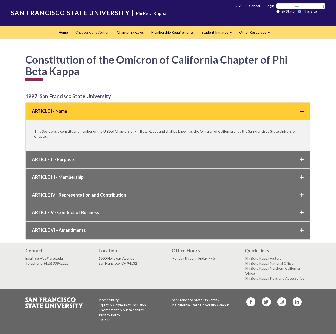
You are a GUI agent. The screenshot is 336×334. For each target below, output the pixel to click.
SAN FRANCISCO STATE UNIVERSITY (70, 12)
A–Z (237, 6)
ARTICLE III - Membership (168, 177)
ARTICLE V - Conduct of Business (168, 212)
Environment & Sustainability (121, 310)
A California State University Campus (201, 305)
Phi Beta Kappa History (263, 258)
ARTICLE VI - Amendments (168, 230)
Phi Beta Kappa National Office (269, 263)
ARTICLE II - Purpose (168, 159)
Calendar (253, 6)
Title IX (105, 320)
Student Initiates (219, 34)
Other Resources (256, 34)
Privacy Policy (109, 315)
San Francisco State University (196, 300)
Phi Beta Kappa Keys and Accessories (274, 278)
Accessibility (109, 300)
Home (63, 32)
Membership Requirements (173, 32)
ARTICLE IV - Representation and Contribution (168, 195)
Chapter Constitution (93, 32)
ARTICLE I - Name (168, 111)
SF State (285, 11)
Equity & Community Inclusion (122, 305)
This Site (307, 11)
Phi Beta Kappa (151, 13)
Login (270, 6)
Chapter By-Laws (130, 32)
